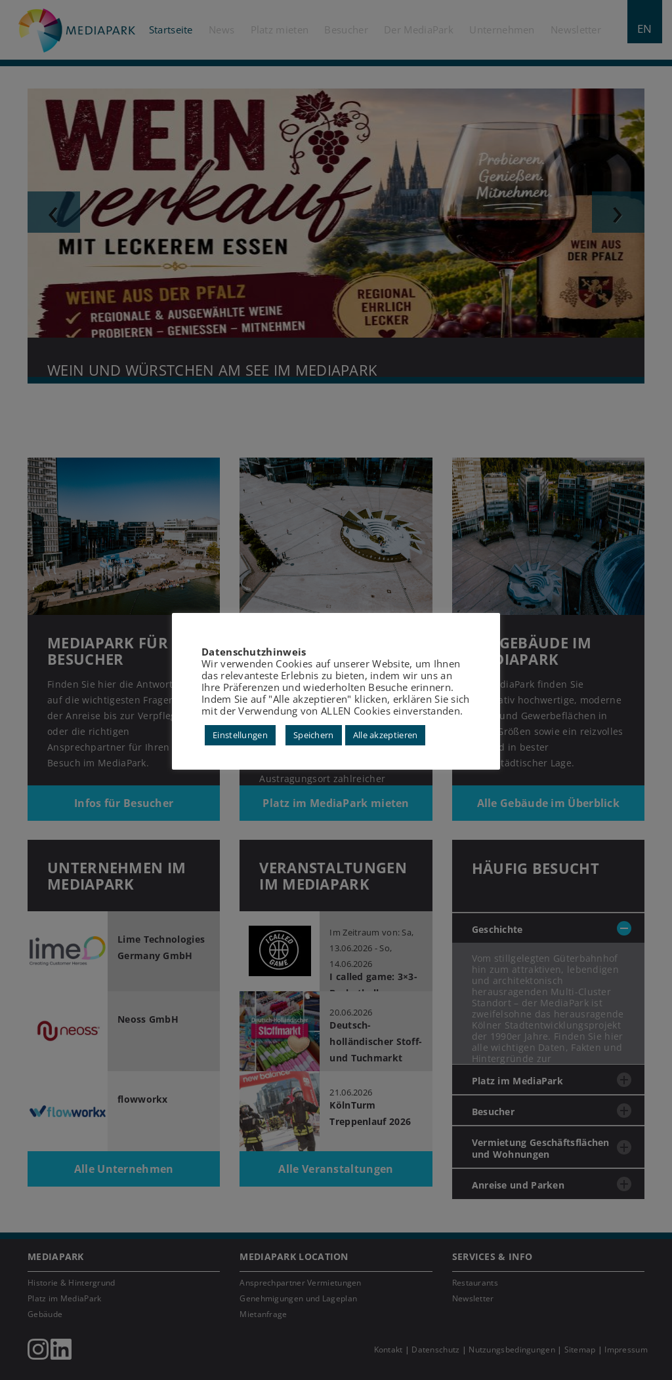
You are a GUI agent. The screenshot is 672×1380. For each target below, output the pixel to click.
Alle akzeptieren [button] (385, 735)
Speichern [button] (313, 735)
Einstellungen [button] (240, 735)
